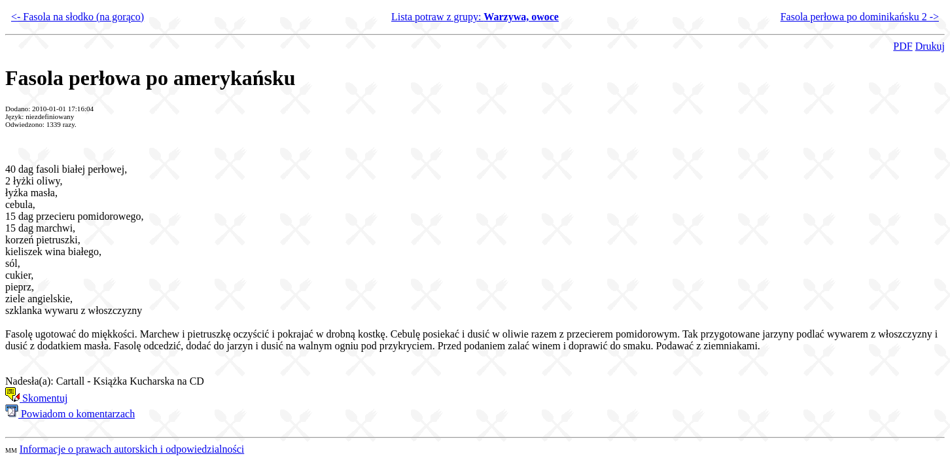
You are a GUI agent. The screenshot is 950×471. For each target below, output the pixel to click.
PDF (902, 46)
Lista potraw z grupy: (475, 16)
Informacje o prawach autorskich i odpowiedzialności (132, 449)
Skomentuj (36, 398)
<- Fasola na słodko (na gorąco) (77, 16)
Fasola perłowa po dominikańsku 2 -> (860, 16)
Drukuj (930, 46)
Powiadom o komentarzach (70, 413)
